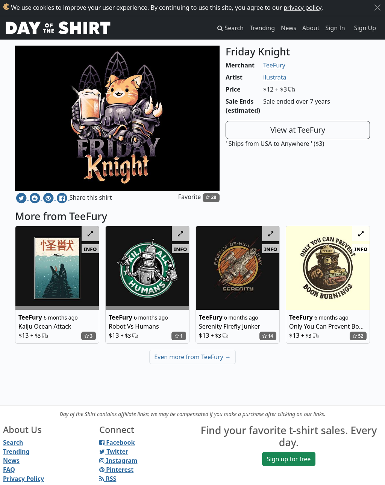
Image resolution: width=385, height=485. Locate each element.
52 (358, 336)
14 (267, 336)
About (310, 28)
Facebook (117, 442)
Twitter (113, 451)
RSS (107, 478)
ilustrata (274, 77)
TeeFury (274, 65)
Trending (262, 28)
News (288, 28)
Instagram (118, 460)
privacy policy (302, 7)
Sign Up (365, 28)
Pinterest (116, 469)
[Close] (377, 7)
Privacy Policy (23, 478)
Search (13, 442)
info (90, 249)
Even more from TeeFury (192, 357)
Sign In (335, 28)
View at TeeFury (297, 130)
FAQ (9, 469)
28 (211, 197)
